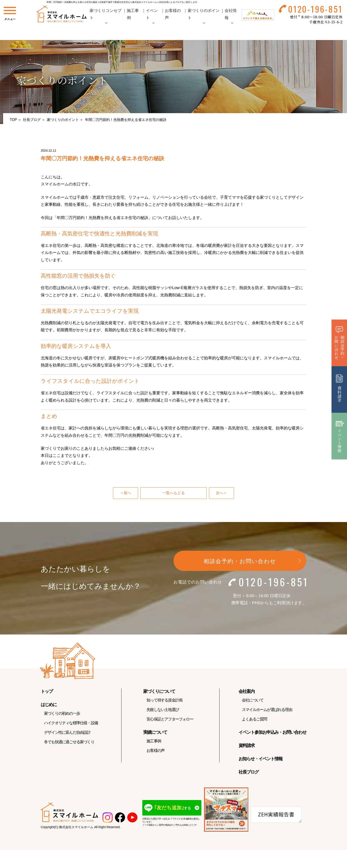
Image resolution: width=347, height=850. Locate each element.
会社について (252, 700)
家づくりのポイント (63, 120)
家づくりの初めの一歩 (62, 714)
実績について (155, 732)
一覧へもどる (173, 493)
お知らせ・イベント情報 (260, 759)
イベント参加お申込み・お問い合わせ (272, 732)
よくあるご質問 (254, 719)
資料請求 (246, 745)
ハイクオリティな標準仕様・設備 (71, 723)
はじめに (49, 705)
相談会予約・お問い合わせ (240, 562)
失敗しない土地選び (163, 710)
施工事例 (154, 741)
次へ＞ (222, 493)
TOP (13, 120)
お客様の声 (155, 751)
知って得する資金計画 (164, 700)
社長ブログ (32, 120)
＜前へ (125, 493)
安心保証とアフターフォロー (170, 719)
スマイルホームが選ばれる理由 (267, 710)
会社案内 (246, 691)
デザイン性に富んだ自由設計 (67, 733)
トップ (47, 691)
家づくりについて (159, 691)
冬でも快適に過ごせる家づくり (69, 742)
